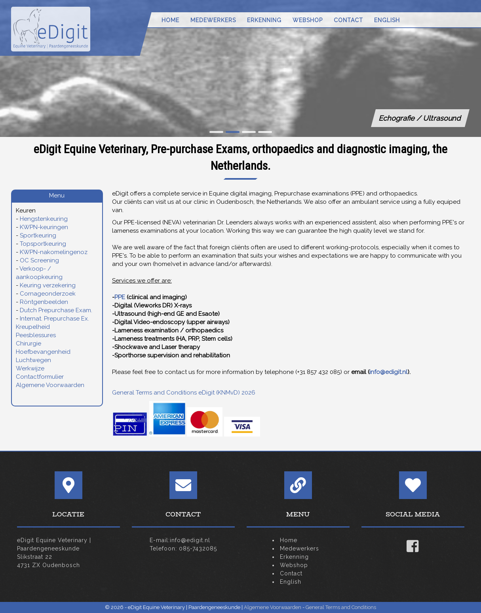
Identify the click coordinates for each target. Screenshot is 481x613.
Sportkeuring (38, 235)
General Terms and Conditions (341, 607)
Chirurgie (28, 343)
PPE (119, 297)
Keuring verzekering (48, 285)
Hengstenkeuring (44, 218)
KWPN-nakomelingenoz (53, 252)
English (387, 20)
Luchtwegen (33, 360)
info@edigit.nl (388, 372)
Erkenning (264, 20)
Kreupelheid (33, 326)
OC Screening (39, 260)
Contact (348, 20)
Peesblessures (36, 335)
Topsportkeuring (43, 243)
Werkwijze (30, 368)
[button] (216, 132)
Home (170, 20)
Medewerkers (213, 20)
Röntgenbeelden (44, 302)
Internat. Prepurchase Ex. (54, 318)
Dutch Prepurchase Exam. (56, 310)
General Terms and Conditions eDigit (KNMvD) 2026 (183, 392)
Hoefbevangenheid (43, 351)
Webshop (308, 20)
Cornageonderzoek (48, 293)
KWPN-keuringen (44, 227)
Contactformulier (40, 376)
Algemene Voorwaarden (50, 385)
